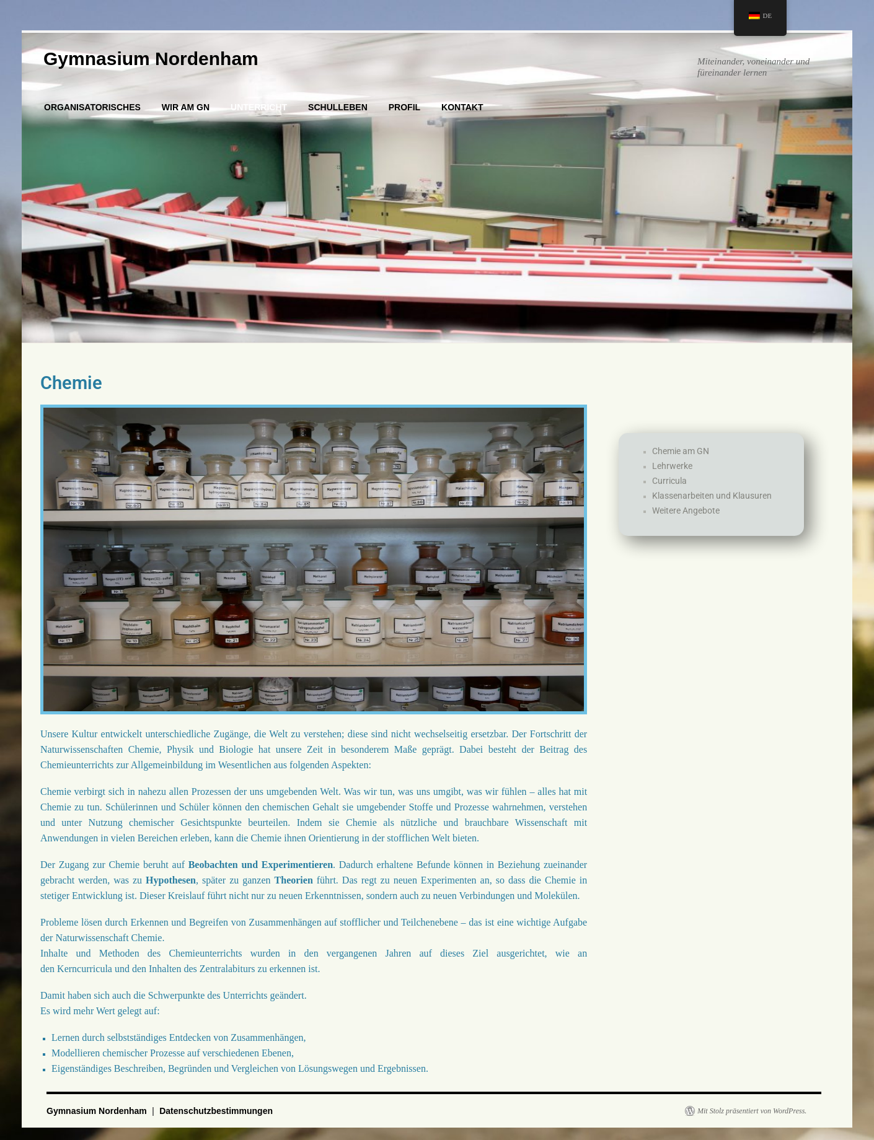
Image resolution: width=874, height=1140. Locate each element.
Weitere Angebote (686, 525)
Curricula (669, 496)
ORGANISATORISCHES (92, 107)
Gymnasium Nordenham (150, 58)
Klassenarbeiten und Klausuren (712, 510)
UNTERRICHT (259, 107)
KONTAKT (462, 107)
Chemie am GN (680, 466)
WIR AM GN (186, 107)
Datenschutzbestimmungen (216, 1111)
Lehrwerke (672, 481)
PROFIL (404, 107)
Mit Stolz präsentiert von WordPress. (751, 1111)
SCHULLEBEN (338, 107)
